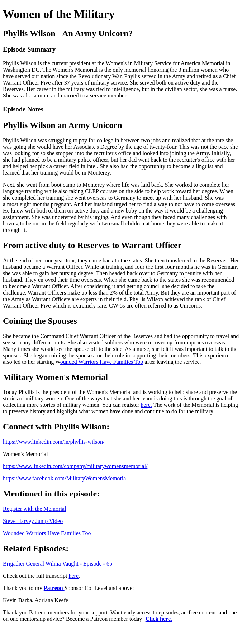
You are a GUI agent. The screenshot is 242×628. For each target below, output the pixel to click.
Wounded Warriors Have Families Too (47, 533)
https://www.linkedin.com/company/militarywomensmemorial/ (75, 466)
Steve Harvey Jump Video (33, 521)
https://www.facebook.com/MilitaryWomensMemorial (65, 478)
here (74, 576)
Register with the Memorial (34, 509)
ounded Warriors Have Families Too (101, 362)
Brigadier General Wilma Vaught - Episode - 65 (57, 564)
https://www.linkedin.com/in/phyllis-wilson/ (53, 442)
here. (146, 405)
